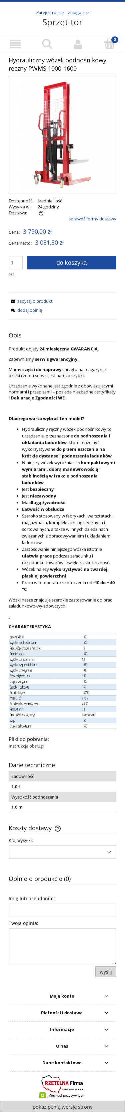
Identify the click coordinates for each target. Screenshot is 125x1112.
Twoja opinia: (23, 923)
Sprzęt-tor (62, 22)
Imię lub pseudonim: (32, 898)
